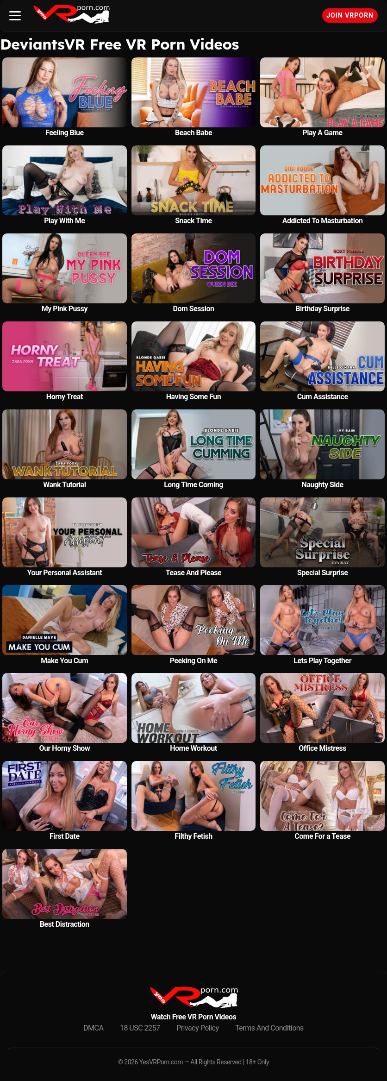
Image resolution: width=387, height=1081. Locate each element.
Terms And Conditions (269, 1028)
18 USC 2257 (140, 1028)
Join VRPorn (350, 15)
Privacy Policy (197, 1028)
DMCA (93, 1028)
